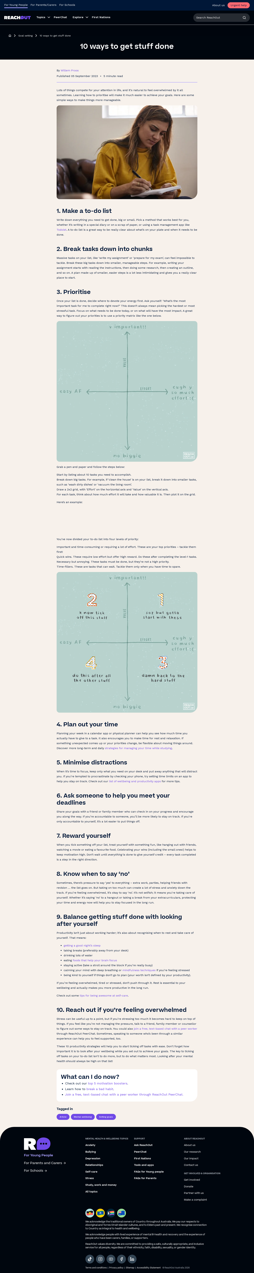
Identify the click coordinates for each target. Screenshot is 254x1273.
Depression (92, 1158)
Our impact (191, 1158)
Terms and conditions (96, 1267)
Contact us (191, 1165)
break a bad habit (99, 1089)
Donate (188, 1186)
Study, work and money (101, 1185)
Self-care (91, 1172)
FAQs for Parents (145, 1178)
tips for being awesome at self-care (104, 995)
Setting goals (106, 1117)
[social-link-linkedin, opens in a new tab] (132, 1259)
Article (63, 1117)
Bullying (90, 1152)
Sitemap (130, 1267)
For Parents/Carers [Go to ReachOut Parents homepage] (43, 5)
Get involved (192, 1180)
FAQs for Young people (149, 1172)
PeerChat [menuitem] (60, 17)
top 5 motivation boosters (107, 1083)
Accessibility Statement (149, 1267)
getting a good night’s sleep (82, 945)
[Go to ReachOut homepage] (17, 17)
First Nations (142, 1158)
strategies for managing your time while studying (138, 748)
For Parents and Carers (45, 1163)
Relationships (94, 1165)
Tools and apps (144, 1165)
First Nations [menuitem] (101, 17)
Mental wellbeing (83, 1117)
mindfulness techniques (139, 970)
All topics (91, 1192)
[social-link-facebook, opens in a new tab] (121, 1259)
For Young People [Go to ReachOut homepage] (16, 5)
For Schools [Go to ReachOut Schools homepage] (67, 5)
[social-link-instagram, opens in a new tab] (100, 1259)
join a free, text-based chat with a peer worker (165, 1028)
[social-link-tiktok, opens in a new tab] (89, 1259)
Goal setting (25, 35)
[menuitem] (42, 17)
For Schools (35, 1171)
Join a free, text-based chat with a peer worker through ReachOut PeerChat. (124, 1094)
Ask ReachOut (143, 1145)
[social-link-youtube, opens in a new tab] (111, 1259)
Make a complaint (195, 1200)
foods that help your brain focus (95, 960)
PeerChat (140, 1152)
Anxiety (90, 1145)
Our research (192, 1152)
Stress (89, 1178)
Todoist (61, 229)
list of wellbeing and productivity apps (135, 781)
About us (218, 5)
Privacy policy (116, 1267)
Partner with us (194, 1193)
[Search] (244, 17)
